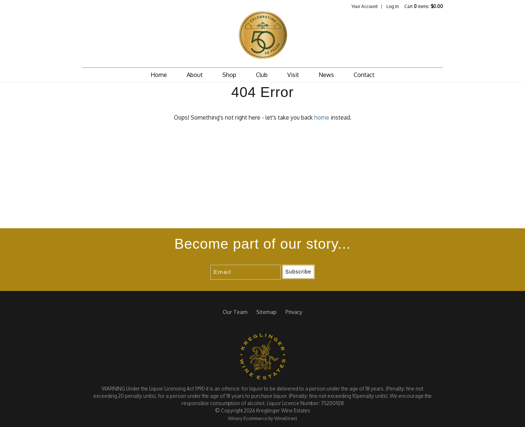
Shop (229, 74)
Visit (293, 74)
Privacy (293, 311)
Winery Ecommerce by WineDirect (262, 418)
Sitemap (266, 311)
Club (262, 74)
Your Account (364, 6)
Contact (364, 74)
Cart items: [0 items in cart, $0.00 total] (423, 6)
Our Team (235, 311)
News (326, 74)
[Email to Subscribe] (245, 272)
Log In (392, 6)
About (195, 74)
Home (159, 74)
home (321, 117)
